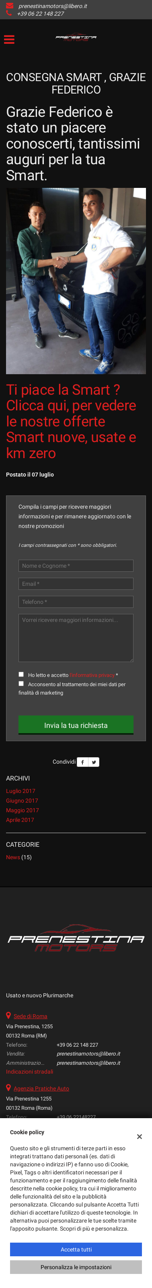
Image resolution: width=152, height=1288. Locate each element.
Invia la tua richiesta (76, 725)
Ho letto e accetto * (73, 675)
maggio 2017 (22, 810)
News (13, 857)
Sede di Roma (30, 1016)
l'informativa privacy (92, 675)
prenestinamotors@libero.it (52, 6)
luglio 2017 (20, 791)
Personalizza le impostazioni (76, 1267)
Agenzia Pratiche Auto (41, 1088)
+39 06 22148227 (76, 1117)
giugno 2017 (22, 800)
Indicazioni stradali (29, 1071)
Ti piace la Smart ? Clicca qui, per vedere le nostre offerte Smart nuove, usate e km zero (71, 421)
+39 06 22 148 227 (40, 13)
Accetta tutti (76, 1249)
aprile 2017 (20, 820)
